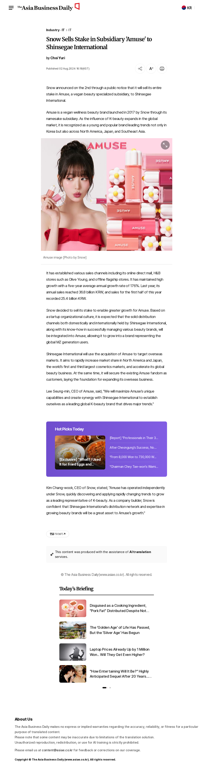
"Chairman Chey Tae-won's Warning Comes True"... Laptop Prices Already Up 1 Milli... (134, 467)
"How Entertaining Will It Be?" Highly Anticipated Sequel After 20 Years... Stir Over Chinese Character (119, 674)
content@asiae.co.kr (57, 750)
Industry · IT (55, 30)
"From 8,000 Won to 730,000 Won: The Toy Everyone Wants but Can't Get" (134, 457)
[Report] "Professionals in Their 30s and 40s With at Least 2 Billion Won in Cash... (134, 438)
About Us (24, 719)
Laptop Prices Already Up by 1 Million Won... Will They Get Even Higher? (120, 652)
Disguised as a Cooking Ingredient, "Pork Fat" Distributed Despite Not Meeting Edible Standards (118, 608)
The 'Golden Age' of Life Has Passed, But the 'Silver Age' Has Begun (120, 630)
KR (187, 7)
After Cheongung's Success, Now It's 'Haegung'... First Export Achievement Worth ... (134, 448)
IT (70, 30)
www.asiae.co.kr (76, 759)
